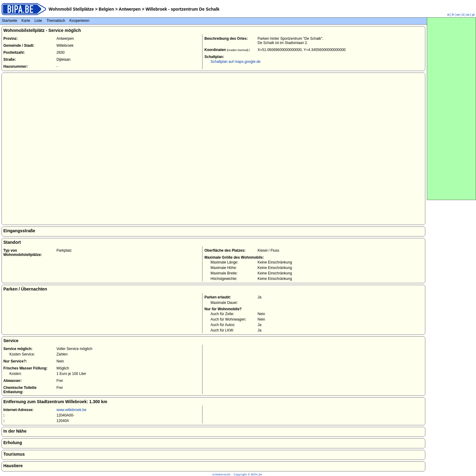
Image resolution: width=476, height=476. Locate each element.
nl (448, 14)
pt (473, 14)
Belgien (106, 9)
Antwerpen (130, 9)
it (463, 14)
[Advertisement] (451, 109)
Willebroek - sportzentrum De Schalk (181, 9)
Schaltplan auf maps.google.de (235, 61)
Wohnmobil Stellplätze (71, 9)
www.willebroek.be (71, 410)
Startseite (9, 21)
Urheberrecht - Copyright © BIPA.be (237, 474)
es (468, 14)
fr (453, 14)
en (458, 14)
